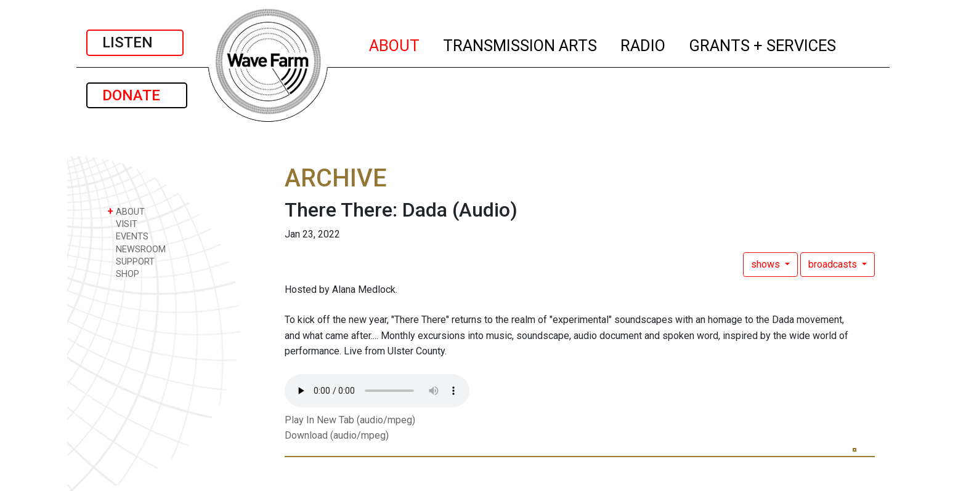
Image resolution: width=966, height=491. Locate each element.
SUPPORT (131, 261)
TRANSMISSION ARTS (520, 44)
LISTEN (135, 42)
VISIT (122, 224)
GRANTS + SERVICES (763, 44)
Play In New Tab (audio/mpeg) (350, 420)
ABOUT (394, 44)
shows (766, 264)
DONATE (136, 95)
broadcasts (833, 264)
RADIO (643, 44)
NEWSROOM (136, 249)
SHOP (123, 273)
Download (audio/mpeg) (337, 435)
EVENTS (127, 236)
